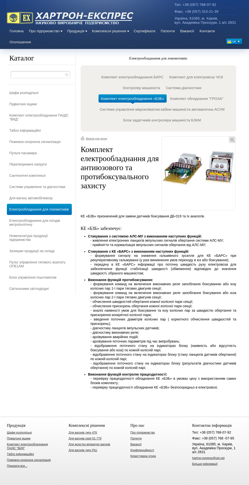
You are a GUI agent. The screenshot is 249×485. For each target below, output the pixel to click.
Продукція (75, 31)
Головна (17, 31)
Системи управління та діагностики (37, 187)
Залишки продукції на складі (31, 251)
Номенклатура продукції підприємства (28, 238)
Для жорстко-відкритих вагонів (89, 444)
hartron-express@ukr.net (208, 458)
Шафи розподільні (23, 93)
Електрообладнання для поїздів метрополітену (34, 222)
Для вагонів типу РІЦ (83, 450)
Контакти (207, 31)
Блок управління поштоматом (32, 277)
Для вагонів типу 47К (83, 432)
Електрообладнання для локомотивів (39, 209)
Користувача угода (143, 456)
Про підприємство (44, 31)
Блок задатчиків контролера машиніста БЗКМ (162, 120)
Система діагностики (183, 88)
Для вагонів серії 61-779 (85, 438)
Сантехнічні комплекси (27, 175)
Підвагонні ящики (23, 104)
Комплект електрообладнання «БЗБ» (132, 99)
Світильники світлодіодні (29, 289)
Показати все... (17, 466)
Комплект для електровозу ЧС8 (196, 77)
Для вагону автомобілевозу (31, 198)
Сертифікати (144, 31)
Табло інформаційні (25, 130)
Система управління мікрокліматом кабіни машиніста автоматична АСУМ (162, 109)
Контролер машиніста (141, 88)
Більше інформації (205, 464)
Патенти (168, 31)
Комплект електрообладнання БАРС (132, 77)
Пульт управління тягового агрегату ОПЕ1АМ (37, 264)
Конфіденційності (142, 450)
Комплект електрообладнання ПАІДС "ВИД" (39, 117)
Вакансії (187, 31)
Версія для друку (94, 139)
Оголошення (20, 42)
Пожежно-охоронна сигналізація (35, 142)
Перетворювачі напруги (28, 164)
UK (233, 42)
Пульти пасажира (23, 153)
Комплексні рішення (109, 31)
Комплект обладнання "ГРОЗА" (196, 98)
